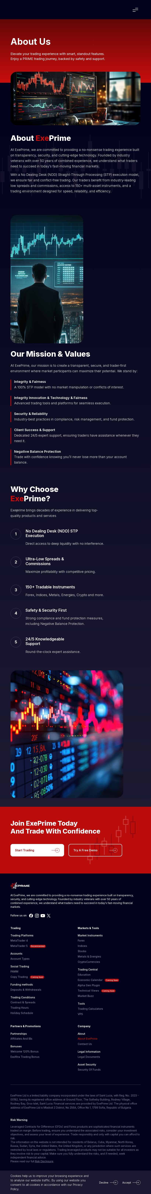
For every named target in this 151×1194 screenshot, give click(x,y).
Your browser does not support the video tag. (70, 597)
